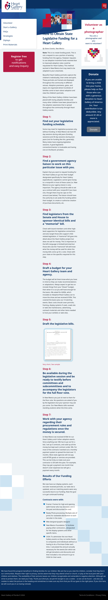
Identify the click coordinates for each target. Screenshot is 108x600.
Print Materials (10, 44)
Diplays (6, 40)
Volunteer (8, 23)
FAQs (5, 31)
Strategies (8, 36)
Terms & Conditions (86, 595)
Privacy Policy (101, 595)
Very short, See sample (51, 364)
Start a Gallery (10, 27)
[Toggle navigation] (104, 6)
